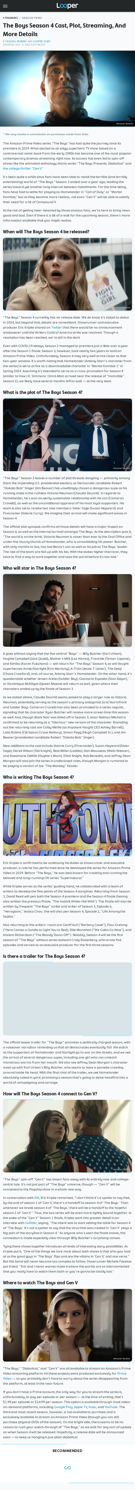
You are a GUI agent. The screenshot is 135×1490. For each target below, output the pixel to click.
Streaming (10, 18)
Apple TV (80, 1407)
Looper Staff (41, 41)
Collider (31, 1223)
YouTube (111, 1407)
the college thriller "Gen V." (23, 168)
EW (36, 1197)
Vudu (92, 1407)
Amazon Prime (32, 18)
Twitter (56, 327)
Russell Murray (16, 41)
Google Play (63, 1407)
